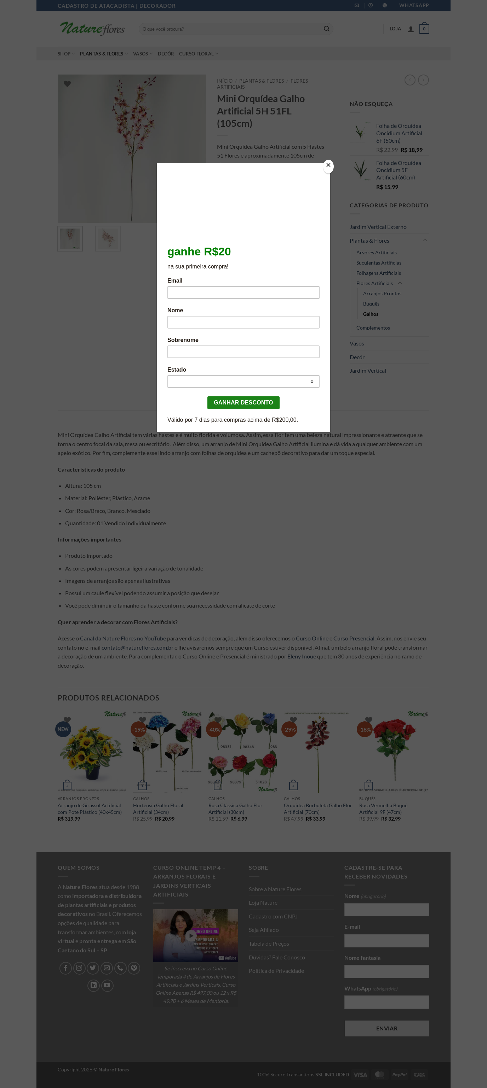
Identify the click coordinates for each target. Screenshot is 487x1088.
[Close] (328, 166)
